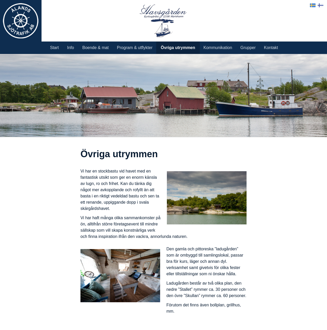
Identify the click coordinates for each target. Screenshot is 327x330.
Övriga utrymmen (178, 47)
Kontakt (271, 47)
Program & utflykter (135, 47)
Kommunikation (217, 47)
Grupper (248, 47)
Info (70, 47)
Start (54, 47)
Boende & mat (95, 47)
